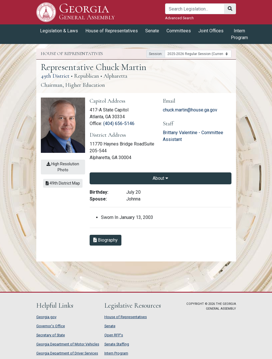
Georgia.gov (46, 317)
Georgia (87, 12)
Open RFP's (113, 335)
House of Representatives (111, 30)
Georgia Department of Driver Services (67, 353)
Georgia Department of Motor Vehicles (67, 344)
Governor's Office (50, 326)
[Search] (194, 8)
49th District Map (63, 183)
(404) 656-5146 (118, 123)
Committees (178, 30)
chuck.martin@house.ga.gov (190, 110)
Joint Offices (210, 30)
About (160, 178)
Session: (156, 54)
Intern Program (239, 34)
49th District (55, 76)
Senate (152, 30)
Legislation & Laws (59, 30)
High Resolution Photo (63, 167)
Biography (105, 240)
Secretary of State (50, 335)
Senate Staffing (116, 344)
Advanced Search (179, 18)
